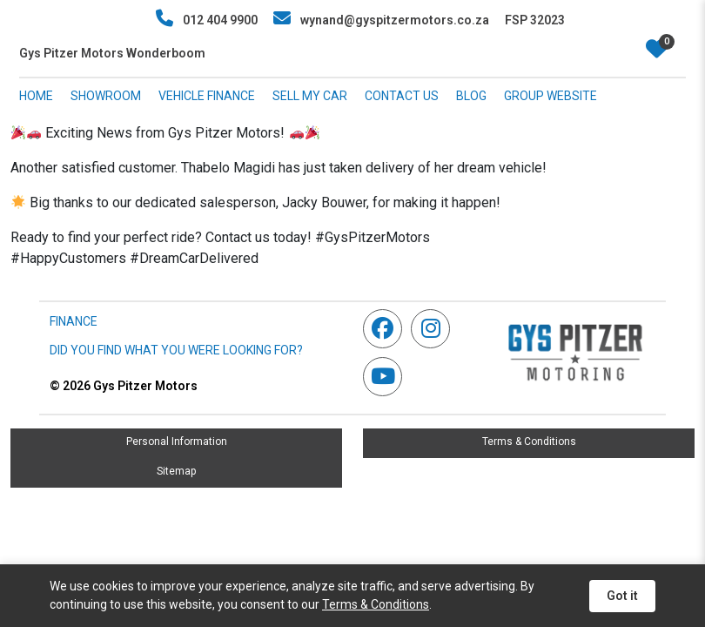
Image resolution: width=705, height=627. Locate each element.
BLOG (471, 96)
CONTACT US (402, 96)
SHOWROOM (105, 96)
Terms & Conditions (529, 441)
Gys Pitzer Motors (124, 386)
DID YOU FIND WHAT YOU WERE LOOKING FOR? (176, 350)
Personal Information (176, 441)
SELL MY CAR (309, 96)
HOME (36, 96)
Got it (622, 596)
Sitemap (176, 471)
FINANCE (73, 321)
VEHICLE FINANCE (206, 96)
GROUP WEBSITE (550, 96)
